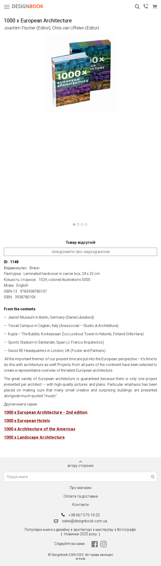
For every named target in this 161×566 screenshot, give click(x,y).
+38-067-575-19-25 (80, 515)
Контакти (80, 505)
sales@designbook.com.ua (80, 521)
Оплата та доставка (81, 496)
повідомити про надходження (81, 251)
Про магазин (81, 488)
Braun (34, 268)
